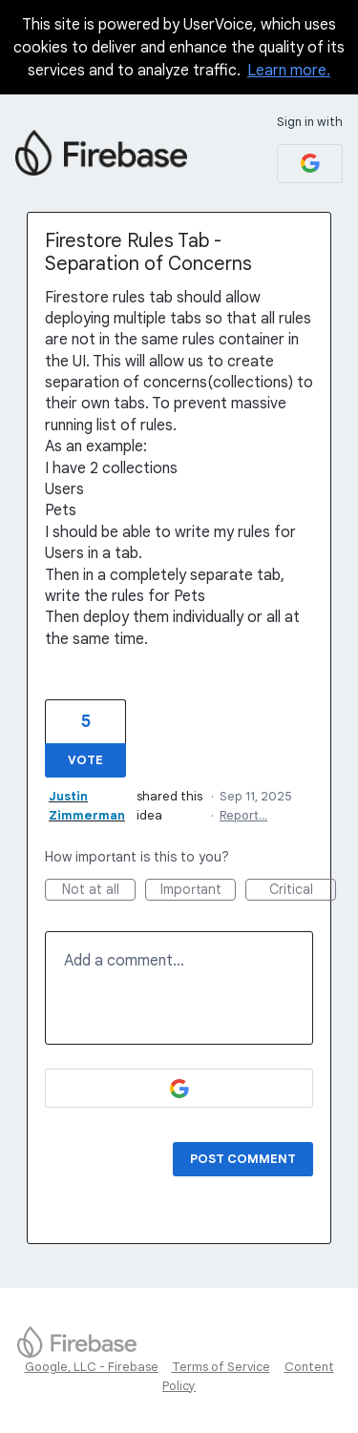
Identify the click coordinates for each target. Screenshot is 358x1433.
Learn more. (288, 70)
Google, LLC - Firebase (91, 1367)
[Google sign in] (310, 163)
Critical (303, 891)
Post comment (243, 1159)
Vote (85, 760)
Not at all (99, 891)
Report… (243, 815)
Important (198, 891)
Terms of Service (221, 1367)
